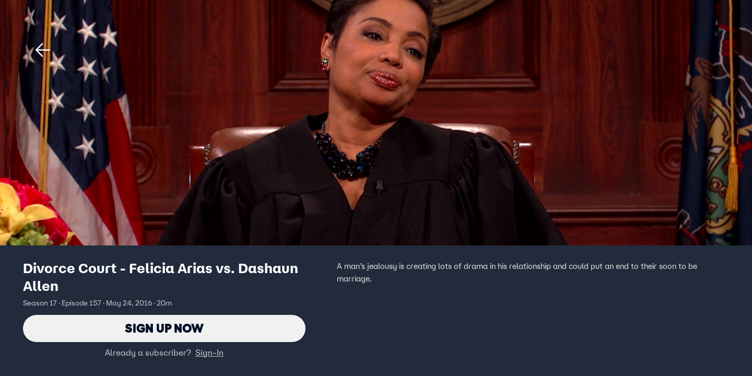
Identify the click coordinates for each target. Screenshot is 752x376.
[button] (42, 50)
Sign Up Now (164, 328)
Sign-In (209, 352)
